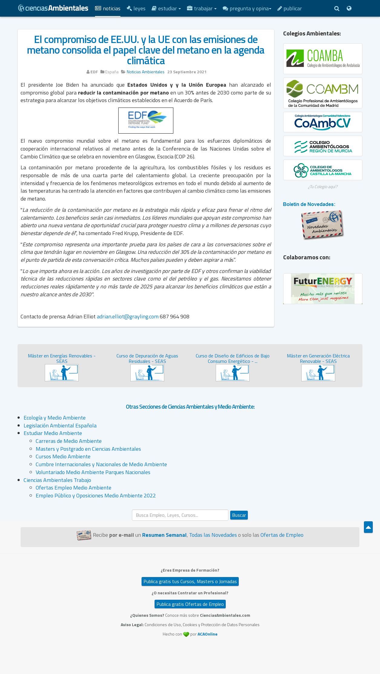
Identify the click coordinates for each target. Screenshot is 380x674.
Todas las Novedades (213, 535)
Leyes (136, 8)
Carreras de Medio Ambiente (69, 441)
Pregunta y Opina (247, 8)
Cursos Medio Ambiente (63, 456)
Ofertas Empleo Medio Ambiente (73, 487)
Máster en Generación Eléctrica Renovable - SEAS (318, 358)
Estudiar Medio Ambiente (53, 433)
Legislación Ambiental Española (60, 425)
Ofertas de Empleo (281, 535)
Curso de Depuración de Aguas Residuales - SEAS (147, 358)
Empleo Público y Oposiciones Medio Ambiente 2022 (96, 495)
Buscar (239, 515)
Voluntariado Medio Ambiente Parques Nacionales (93, 472)
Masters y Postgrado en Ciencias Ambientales (88, 449)
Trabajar (202, 8)
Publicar (289, 8)
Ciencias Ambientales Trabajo (57, 480)
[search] (180, 515)
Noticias (107, 8)
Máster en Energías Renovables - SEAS (62, 358)
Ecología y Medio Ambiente (55, 417)
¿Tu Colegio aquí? (322, 186)
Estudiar (166, 8)
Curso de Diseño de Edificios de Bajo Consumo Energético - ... (233, 358)
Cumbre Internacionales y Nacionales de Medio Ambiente (101, 464)
